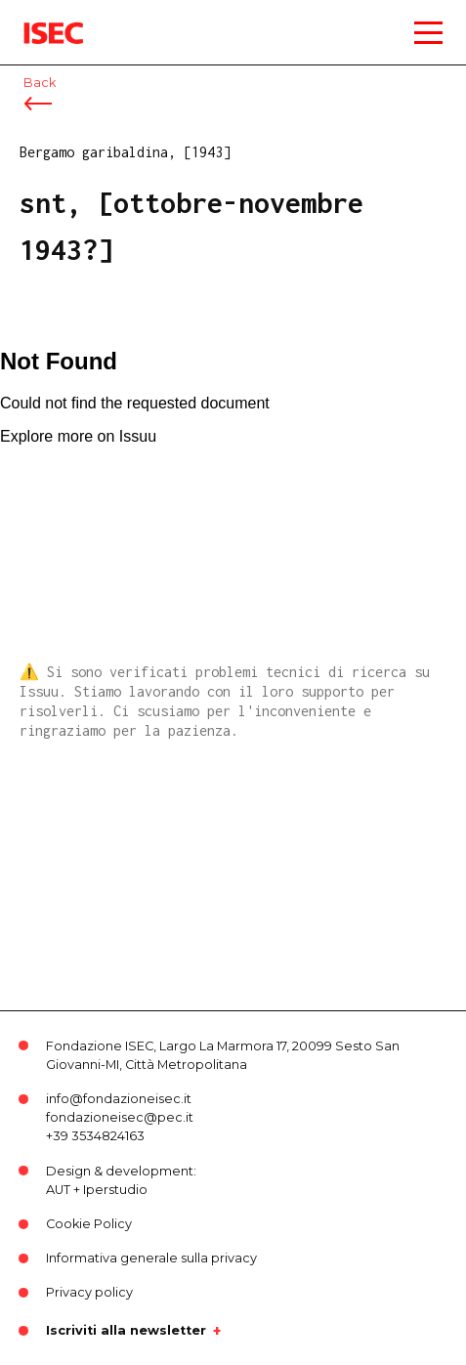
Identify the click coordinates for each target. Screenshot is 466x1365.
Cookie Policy (89, 1223)
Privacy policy (89, 1292)
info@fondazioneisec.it (118, 1098)
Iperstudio (115, 1189)
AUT (58, 1189)
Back (39, 82)
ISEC (39, 19)
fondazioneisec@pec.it (119, 1117)
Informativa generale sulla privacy (151, 1258)
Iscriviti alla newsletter (126, 1331)
